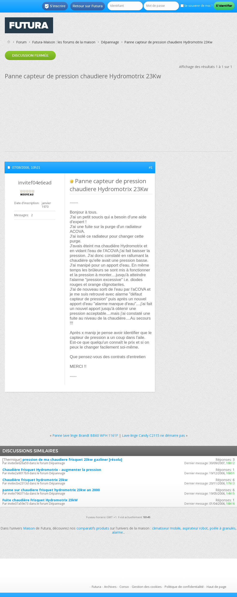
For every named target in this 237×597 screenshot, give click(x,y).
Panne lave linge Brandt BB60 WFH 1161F (85, 435)
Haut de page (216, 586)
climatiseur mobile (166, 528)
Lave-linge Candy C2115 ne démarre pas (153, 435)
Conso (124, 586)
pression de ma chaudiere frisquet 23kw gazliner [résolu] (72, 459)
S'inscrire (54, 6)
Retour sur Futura (88, 6)
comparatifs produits (93, 528)
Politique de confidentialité (184, 586)
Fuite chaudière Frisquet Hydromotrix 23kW (40, 500)
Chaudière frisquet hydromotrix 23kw (35, 479)
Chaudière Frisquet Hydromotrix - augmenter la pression (51, 469)
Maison (29, 528)
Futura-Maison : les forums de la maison (63, 42)
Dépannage (110, 42)
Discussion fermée (30, 55)
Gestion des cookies (147, 586)
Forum (21, 42)
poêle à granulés (223, 528)
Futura (96, 586)
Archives (110, 586)
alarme (117, 532)
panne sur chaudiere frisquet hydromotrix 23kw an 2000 (51, 490)
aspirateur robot (195, 528)
